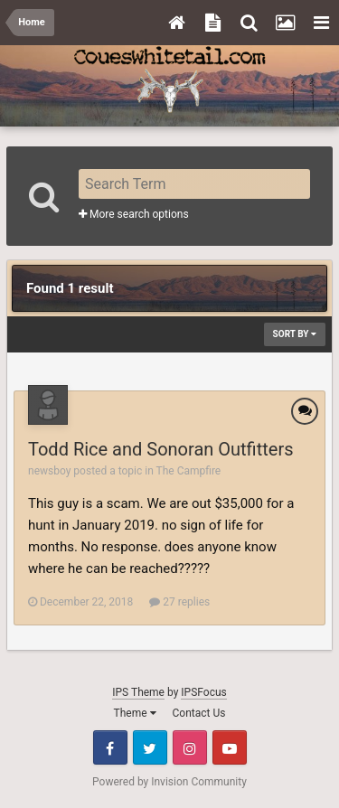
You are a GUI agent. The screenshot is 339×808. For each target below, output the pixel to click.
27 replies (179, 602)
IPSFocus (203, 692)
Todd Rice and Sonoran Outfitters (161, 449)
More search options (134, 214)
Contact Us (199, 713)
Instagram (190, 747)
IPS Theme (138, 692)
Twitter (150, 747)
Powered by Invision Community (169, 781)
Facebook (110, 747)
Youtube (229, 747)
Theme (135, 713)
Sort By (294, 334)
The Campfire (188, 471)
